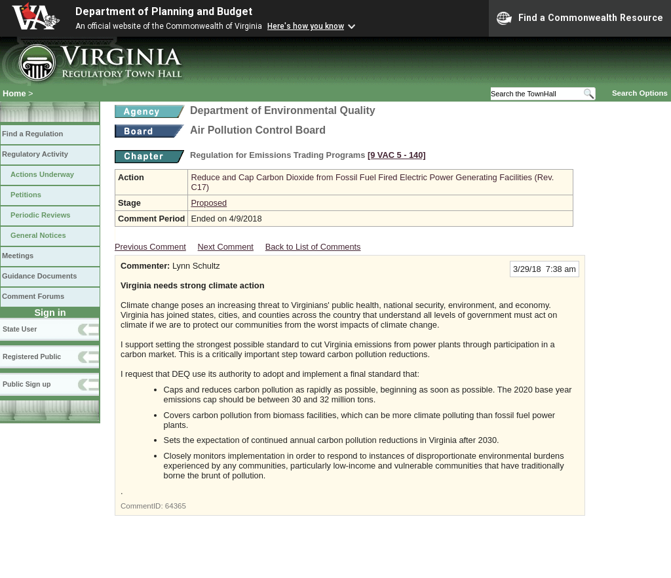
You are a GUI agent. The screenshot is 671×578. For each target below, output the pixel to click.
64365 (175, 506)
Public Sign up (26, 384)
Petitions (25, 195)
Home (14, 93)
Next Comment (226, 247)
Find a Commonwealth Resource (580, 18)
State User (20, 329)
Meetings (17, 256)
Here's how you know (305, 26)
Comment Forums (33, 296)
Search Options (640, 93)
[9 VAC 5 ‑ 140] (397, 155)
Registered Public (32, 356)
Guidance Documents (39, 276)
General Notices (38, 235)
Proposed (209, 203)
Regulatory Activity (35, 154)
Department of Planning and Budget (163, 11)
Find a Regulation (32, 134)
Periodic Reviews (40, 215)
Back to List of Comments (313, 247)
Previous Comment (150, 247)
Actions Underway (42, 174)
